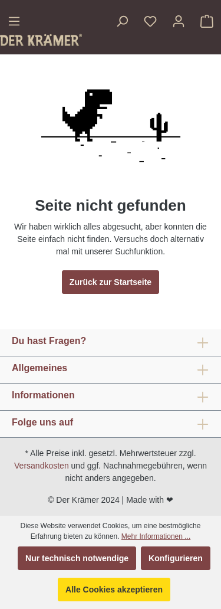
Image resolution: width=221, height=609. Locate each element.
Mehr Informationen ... (155, 536)
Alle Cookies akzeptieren (114, 589)
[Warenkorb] (207, 21)
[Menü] (14, 21)
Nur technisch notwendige (76, 558)
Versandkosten (41, 465)
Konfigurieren (176, 558)
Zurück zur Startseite (110, 282)
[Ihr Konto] (178, 21)
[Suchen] (122, 21)
